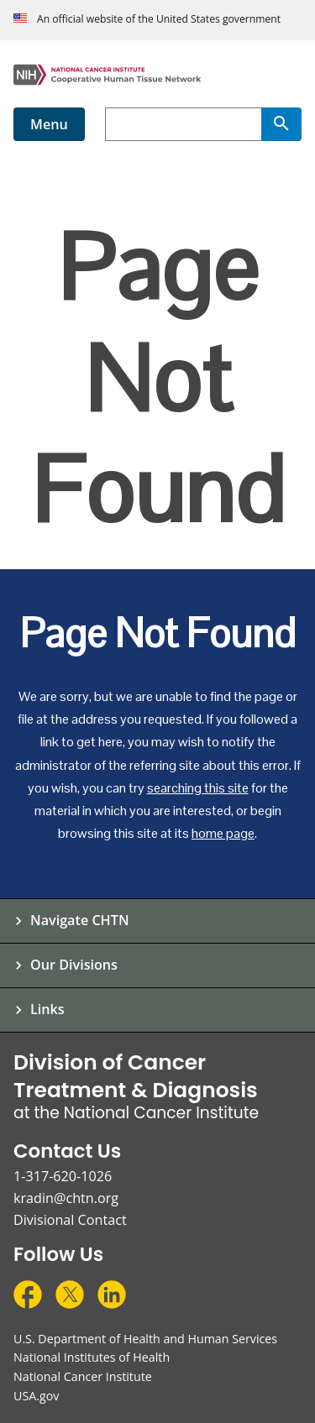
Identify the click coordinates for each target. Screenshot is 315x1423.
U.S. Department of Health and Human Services (145, 1339)
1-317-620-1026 (62, 1176)
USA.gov (36, 1396)
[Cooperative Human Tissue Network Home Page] (157, 75)
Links (47, 1009)
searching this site (198, 788)
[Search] (281, 124)
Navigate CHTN (79, 920)
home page (223, 833)
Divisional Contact (70, 1220)
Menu (49, 124)
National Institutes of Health (91, 1357)
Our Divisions (74, 964)
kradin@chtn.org (65, 1198)
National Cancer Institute (82, 1376)
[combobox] (183, 124)
